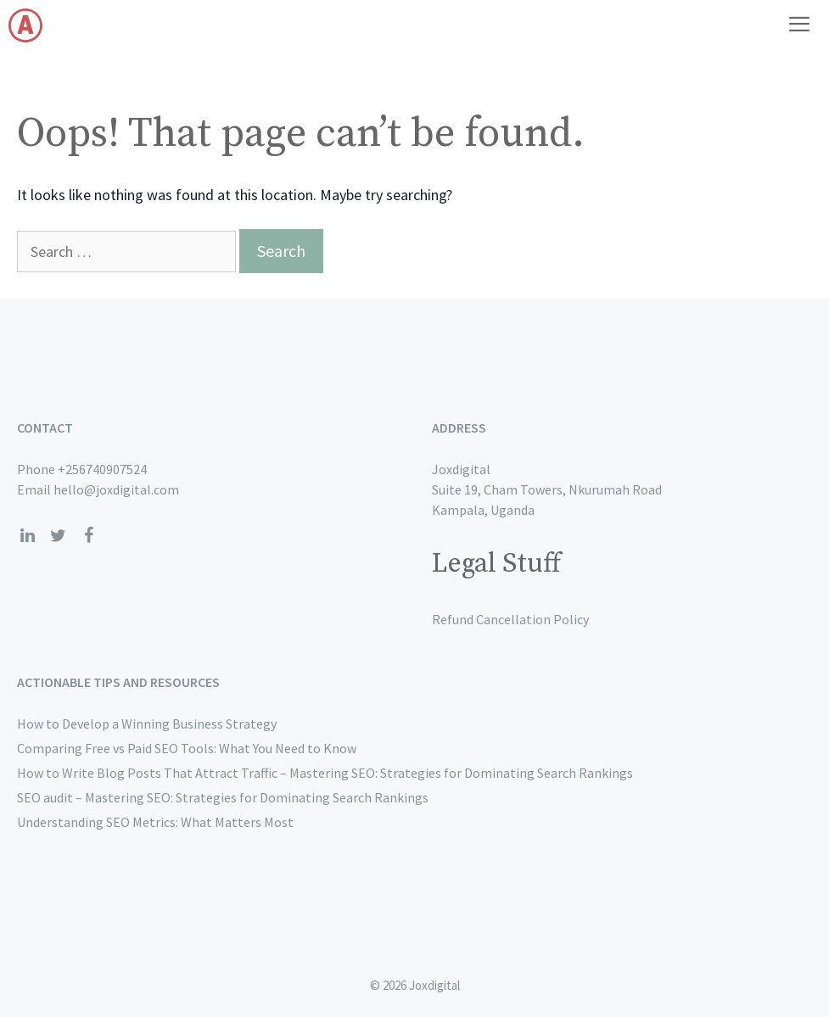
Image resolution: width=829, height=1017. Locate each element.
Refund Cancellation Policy (510, 619)
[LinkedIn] (27, 536)
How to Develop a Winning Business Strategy (147, 723)
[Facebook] (88, 536)
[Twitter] (58, 536)
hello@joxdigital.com (116, 489)
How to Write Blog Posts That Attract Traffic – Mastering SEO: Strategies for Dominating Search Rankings (325, 772)
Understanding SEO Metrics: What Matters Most (155, 821)
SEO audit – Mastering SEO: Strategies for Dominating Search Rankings (223, 797)
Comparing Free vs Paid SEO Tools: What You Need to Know (186, 748)
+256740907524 (102, 469)
